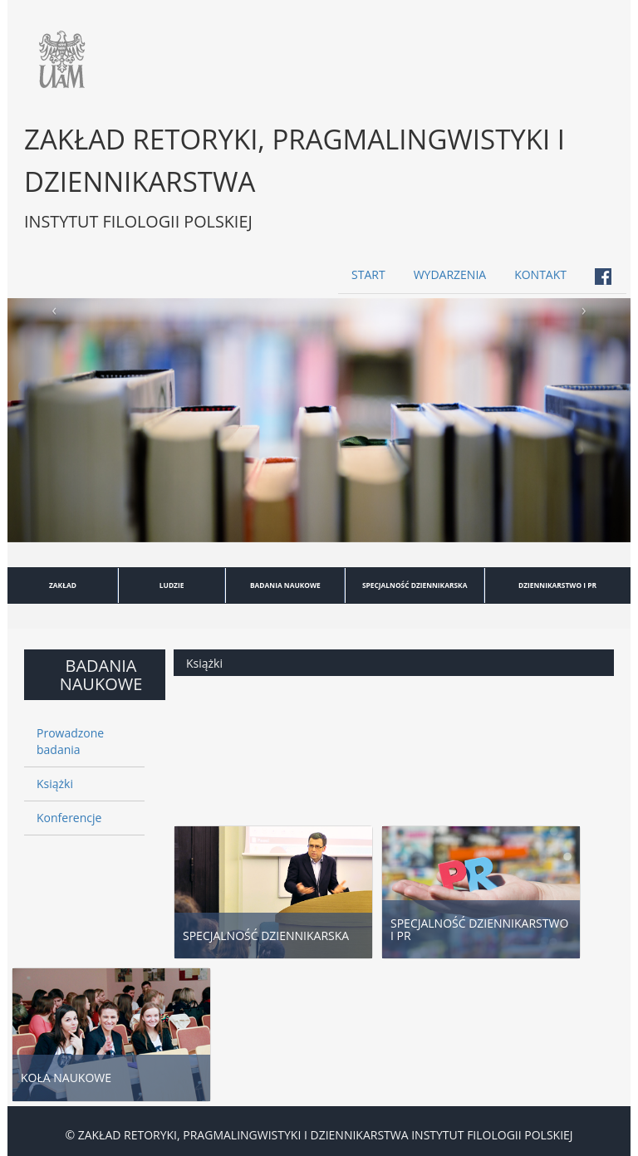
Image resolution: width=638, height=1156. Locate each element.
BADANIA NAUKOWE (285, 585)
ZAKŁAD (62, 585)
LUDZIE (172, 585)
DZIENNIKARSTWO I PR (557, 585)
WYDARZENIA (450, 274)
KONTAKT (540, 274)
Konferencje (69, 817)
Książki (55, 783)
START (368, 274)
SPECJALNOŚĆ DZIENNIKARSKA (415, 585)
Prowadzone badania (70, 741)
